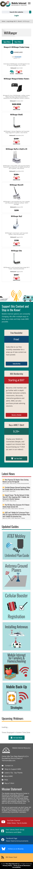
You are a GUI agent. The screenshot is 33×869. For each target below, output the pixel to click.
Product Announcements (23, 483)
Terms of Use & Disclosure (21, 865)
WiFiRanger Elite (16, 250)
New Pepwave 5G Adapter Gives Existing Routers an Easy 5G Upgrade (16, 480)
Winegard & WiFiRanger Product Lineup (16, 47)
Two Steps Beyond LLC (13, 864)
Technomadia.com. (9, 760)
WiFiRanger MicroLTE (16, 185)
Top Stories (21, 508)
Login (16, 15)
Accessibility (16, 867)
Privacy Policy (7, 865)
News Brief (12, 491)
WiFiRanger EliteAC (16, 114)
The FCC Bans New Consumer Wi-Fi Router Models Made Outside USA (16, 506)
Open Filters (7, 42)
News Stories (13, 483)
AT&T (12, 518)
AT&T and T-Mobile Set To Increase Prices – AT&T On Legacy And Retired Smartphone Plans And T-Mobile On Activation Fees (16, 514)
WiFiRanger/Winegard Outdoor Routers (16, 78)
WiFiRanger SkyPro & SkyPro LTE (16, 149)
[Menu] (29, 3)
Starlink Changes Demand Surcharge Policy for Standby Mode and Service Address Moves (16, 488)
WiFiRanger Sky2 (16, 216)
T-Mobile (23, 518)
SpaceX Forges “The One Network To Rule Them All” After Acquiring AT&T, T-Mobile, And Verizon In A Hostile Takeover (16, 497)
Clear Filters (18, 42)
